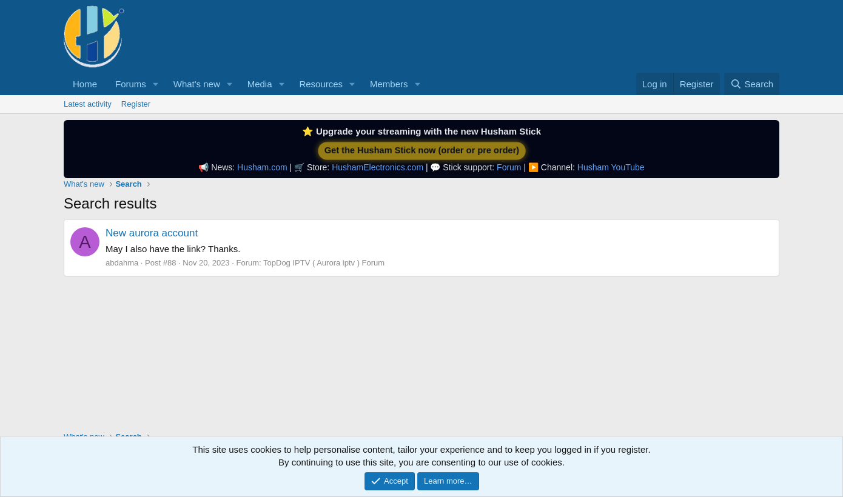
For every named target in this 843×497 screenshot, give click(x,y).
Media (259, 84)
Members (389, 84)
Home (85, 84)
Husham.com (262, 167)
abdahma (122, 262)
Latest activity (88, 103)
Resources (321, 84)
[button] (155, 84)
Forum (509, 167)
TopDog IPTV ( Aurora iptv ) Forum (324, 262)
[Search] (751, 84)
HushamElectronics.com (377, 167)
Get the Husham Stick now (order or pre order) (421, 150)
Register (135, 103)
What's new (196, 84)
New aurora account (152, 233)
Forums (130, 84)
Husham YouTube (611, 167)
